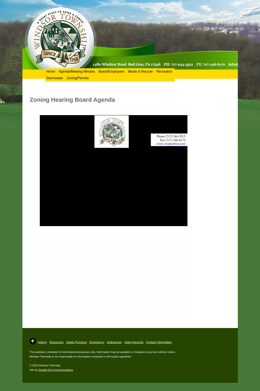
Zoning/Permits (78, 78)
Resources (56, 342)
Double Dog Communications (55, 369)
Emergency (96, 342)
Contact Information (159, 342)
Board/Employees (111, 71)
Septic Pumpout (76, 342)
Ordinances (114, 342)
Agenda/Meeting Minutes (77, 71)
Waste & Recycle (140, 71)
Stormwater (54, 78)
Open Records (133, 342)
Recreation (164, 71)
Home (50, 71)
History (42, 342)
